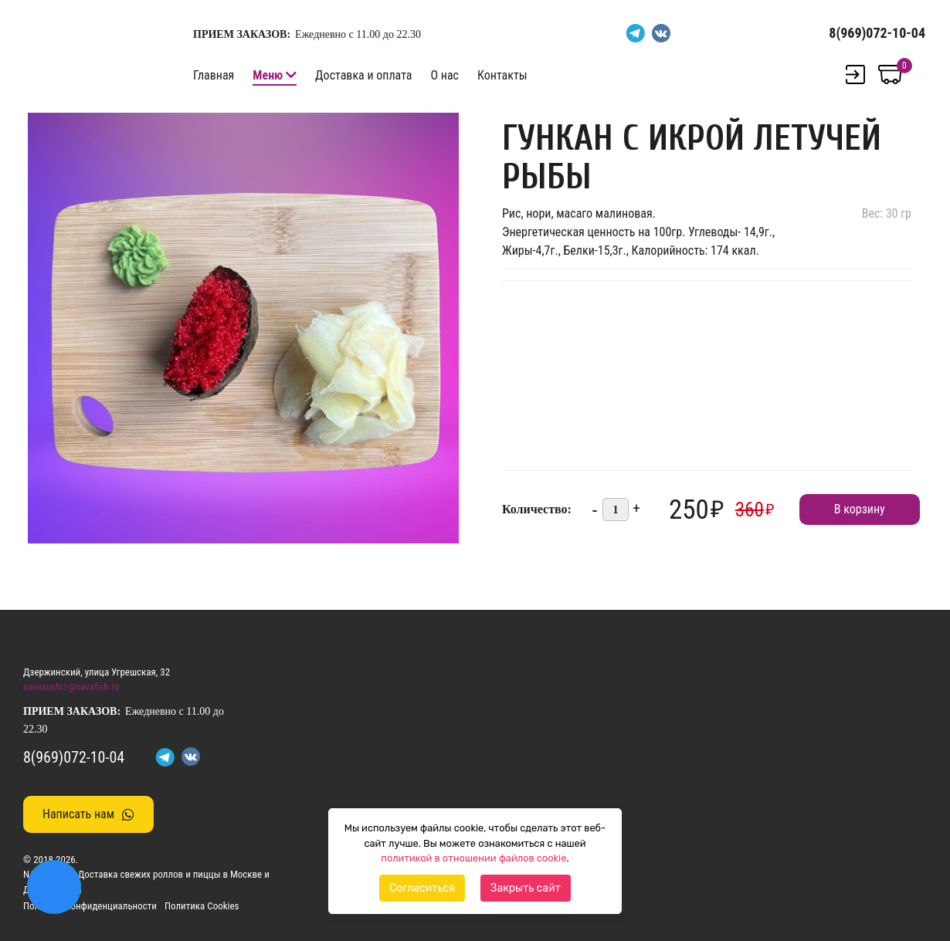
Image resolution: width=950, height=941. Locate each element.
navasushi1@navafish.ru (71, 686)
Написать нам (88, 814)
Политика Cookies (202, 906)
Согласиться (422, 888)
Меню (268, 75)
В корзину (859, 509)
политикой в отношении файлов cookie (473, 858)
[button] (445, 126)
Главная (213, 75)
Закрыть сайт (525, 888)
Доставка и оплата (363, 75)
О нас (444, 75)
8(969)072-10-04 (877, 33)
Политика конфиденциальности (90, 906)
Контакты (502, 75)
